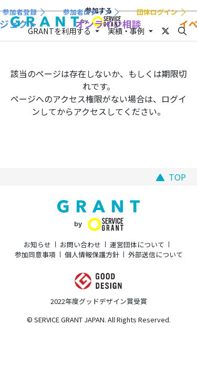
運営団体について (137, 244)
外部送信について (155, 254)
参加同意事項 (35, 254)
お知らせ (37, 244)
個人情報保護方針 (92, 254)
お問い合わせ (80, 244)
